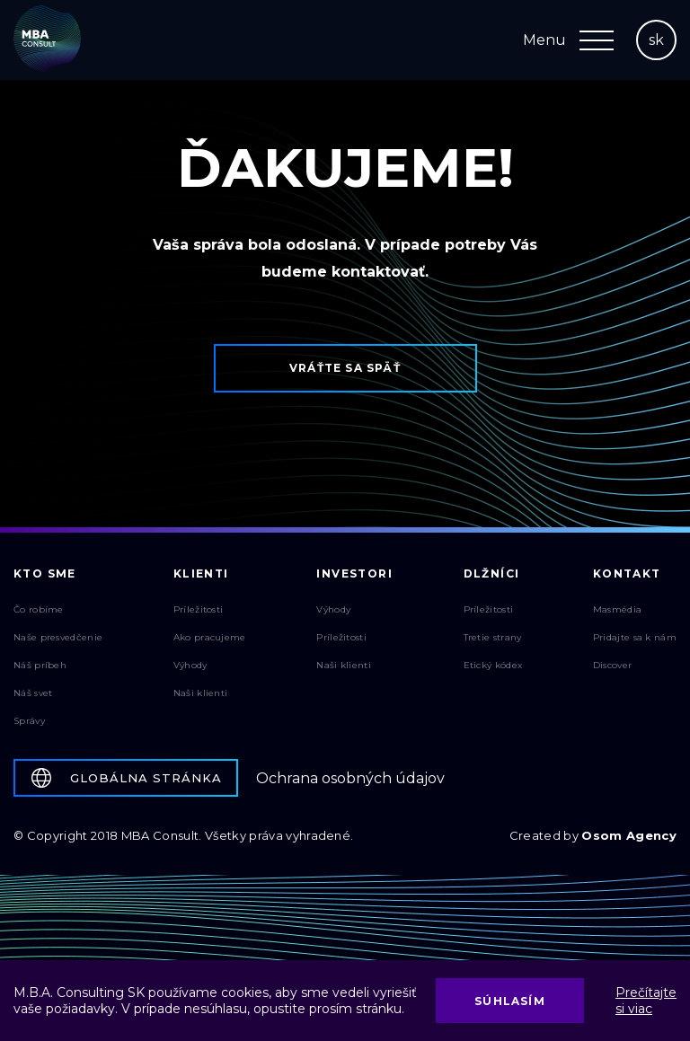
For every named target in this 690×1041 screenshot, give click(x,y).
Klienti (201, 573)
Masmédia (617, 609)
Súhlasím (509, 1001)
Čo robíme (38, 609)
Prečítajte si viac (646, 1000)
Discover (612, 665)
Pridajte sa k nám (635, 637)
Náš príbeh (39, 665)
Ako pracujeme (209, 637)
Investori (354, 573)
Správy (29, 721)
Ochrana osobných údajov (350, 778)
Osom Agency (629, 835)
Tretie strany (493, 637)
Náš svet (32, 693)
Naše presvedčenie (57, 637)
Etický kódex (493, 665)
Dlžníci (492, 573)
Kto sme (44, 573)
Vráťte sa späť (345, 368)
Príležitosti (198, 609)
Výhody (190, 665)
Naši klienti (200, 693)
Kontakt (627, 573)
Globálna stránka (126, 778)
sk (656, 40)
